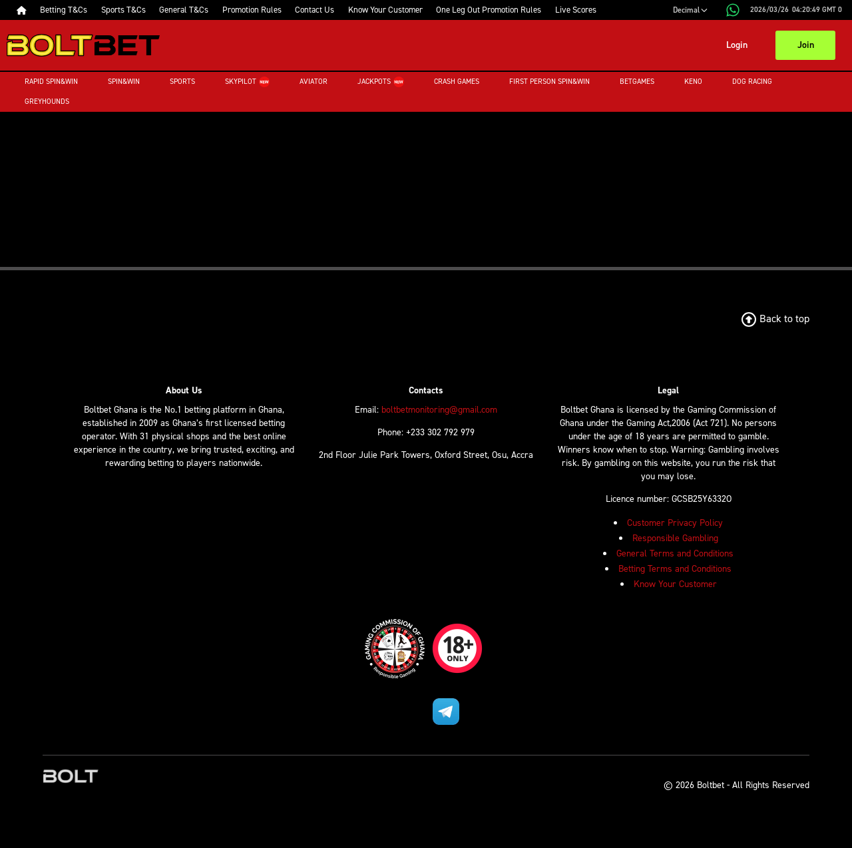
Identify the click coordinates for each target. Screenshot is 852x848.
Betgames (637, 82)
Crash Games (456, 82)
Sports (182, 82)
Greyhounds (47, 101)
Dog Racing (752, 82)
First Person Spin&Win (549, 82)
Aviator (313, 82)
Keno (693, 82)
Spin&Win (124, 82)
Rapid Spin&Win (51, 82)
